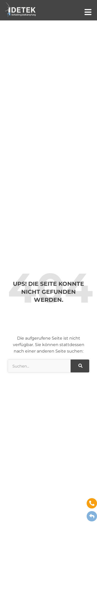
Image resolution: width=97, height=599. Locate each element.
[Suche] (80, 366)
